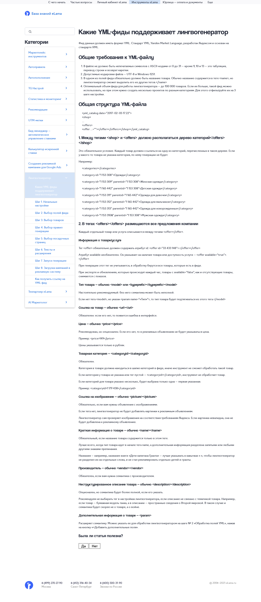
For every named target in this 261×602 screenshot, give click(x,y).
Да (83, 545)
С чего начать (56, 2)
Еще (210, 2)
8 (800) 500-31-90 (111, 583)
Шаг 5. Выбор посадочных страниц (52, 240)
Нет (95, 545)
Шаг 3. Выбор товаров (49, 220)
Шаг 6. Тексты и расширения (45, 251)
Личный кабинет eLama (112, 2)
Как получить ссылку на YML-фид (50, 280)
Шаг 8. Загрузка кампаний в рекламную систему (52, 269)
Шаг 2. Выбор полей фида (51, 212)
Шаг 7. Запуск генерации (50, 260)
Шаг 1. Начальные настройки (46, 203)
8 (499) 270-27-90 (52, 583)
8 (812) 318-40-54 (81, 583)
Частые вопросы (81, 2)
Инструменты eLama (145, 2)
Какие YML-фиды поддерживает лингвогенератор (46, 190)
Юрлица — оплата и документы (183, 2)
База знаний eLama (47, 13)
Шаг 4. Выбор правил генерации (49, 229)
